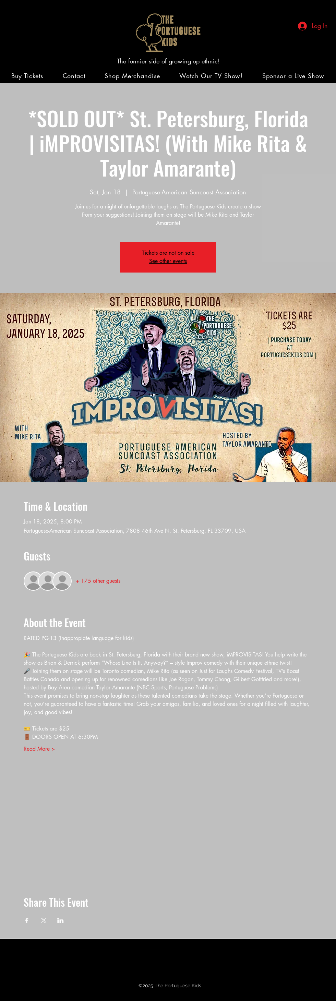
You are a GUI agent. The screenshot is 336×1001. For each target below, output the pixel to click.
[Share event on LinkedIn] (60, 920)
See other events (168, 261)
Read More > (39, 748)
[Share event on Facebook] (27, 920)
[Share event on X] (43, 920)
